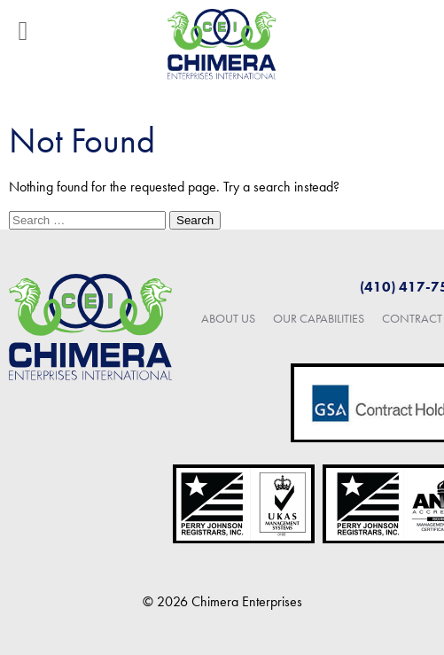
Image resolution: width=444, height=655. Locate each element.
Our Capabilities (318, 318)
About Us (228, 318)
